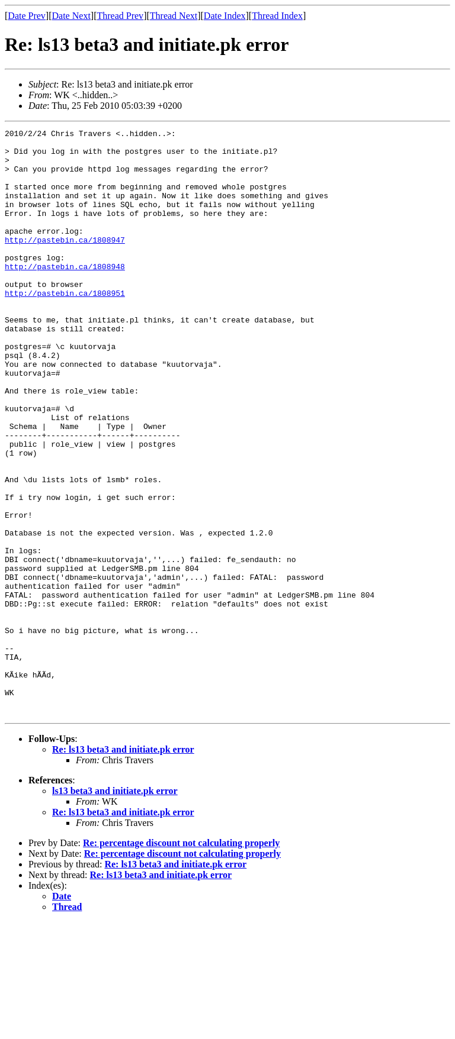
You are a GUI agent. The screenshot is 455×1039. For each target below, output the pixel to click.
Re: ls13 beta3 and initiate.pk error (123, 866)
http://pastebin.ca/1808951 (65, 326)
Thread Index (277, 16)
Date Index (225, 16)
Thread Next (173, 16)
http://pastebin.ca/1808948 (65, 294)
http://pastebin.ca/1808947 (65, 262)
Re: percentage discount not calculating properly (181, 960)
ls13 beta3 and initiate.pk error (115, 908)
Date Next (71, 16)
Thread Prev (120, 16)
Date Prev (27, 16)
